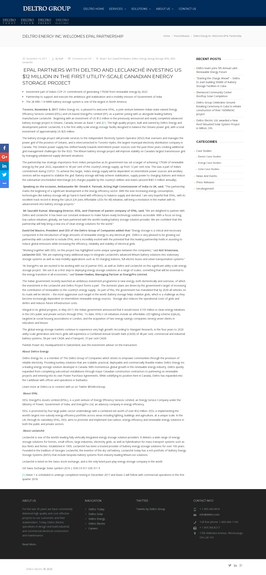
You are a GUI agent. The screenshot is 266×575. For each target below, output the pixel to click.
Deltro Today (96, 509)
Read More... (29, 544)
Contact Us (187, 9)
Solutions (141, 9)
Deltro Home (93, 9)
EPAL (167, 58)
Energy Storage (155, 58)
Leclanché (27, 62)
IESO (173, 58)
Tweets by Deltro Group (150, 509)
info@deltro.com (210, 514)
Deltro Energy (97, 519)
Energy (143, 58)
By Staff (59, 58)
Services (118, 9)
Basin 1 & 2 (106, 58)
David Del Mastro (122, 58)
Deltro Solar (96, 514)
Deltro (135, 58)
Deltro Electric (97, 523)
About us (165, 9)
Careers (93, 528)
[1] (104, 122)
